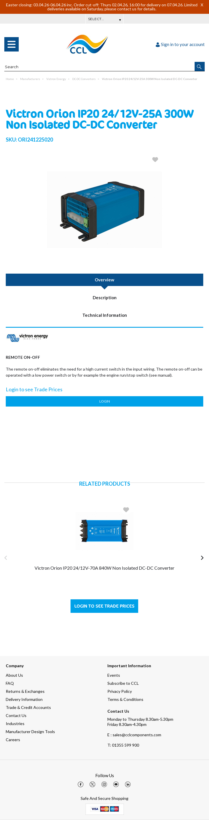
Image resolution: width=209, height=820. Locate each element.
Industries (15, 723)
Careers (13, 739)
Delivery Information (24, 699)
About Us (14, 675)
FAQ (10, 683)
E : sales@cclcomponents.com (134, 734)
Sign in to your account (180, 44)
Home (10, 79)
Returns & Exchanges (25, 691)
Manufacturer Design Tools (30, 731)
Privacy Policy (119, 691)
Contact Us (16, 715)
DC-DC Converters (84, 79)
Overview (104, 279)
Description (105, 297)
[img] (80, 784)
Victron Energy (56, 79)
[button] (200, 66)
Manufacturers (30, 79)
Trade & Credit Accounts (28, 707)
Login (104, 401)
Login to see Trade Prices (104, 606)
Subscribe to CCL (123, 683)
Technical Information (104, 315)
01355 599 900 (123, 745)
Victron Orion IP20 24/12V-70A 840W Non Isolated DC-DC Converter (104, 568)
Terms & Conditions (125, 699)
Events (113, 675)
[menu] (11, 44)
